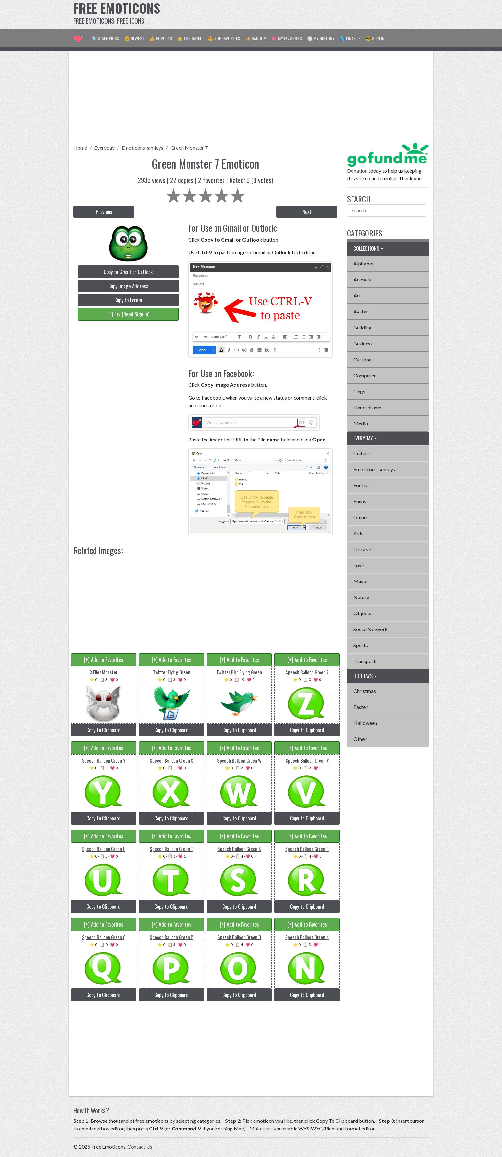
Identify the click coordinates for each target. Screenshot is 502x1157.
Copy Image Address (128, 286)
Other (360, 739)
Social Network (370, 629)
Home (80, 148)
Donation (357, 171)
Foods (360, 485)
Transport (364, 661)
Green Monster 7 (189, 148)
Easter (360, 707)
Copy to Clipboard (103, 730)
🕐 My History (321, 38)
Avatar (360, 311)
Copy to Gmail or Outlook (128, 272)
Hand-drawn (367, 407)
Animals (362, 279)
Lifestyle (362, 549)
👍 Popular (161, 38)
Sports (360, 645)
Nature (361, 597)
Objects (362, 613)
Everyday (104, 148)
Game (360, 517)
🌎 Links (348, 38)
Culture (361, 453)
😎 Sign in (375, 38)
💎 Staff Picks (105, 38)
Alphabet (363, 263)
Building (362, 327)
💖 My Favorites (286, 38)
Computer (364, 375)
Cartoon (362, 359)
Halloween (365, 723)
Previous (104, 212)
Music (360, 581)
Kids (358, 533)
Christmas (364, 691)
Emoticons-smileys (142, 148)
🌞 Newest (134, 38)
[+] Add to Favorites (103, 659)
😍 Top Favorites (224, 38)
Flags (359, 391)
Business (363, 343)
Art (357, 295)
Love (358, 565)
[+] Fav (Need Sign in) (128, 314)
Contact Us (139, 1147)
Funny (360, 501)
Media (360, 423)
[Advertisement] (312, 14)
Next (306, 212)
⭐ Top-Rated (190, 38)
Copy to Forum (128, 300)
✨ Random (255, 38)
